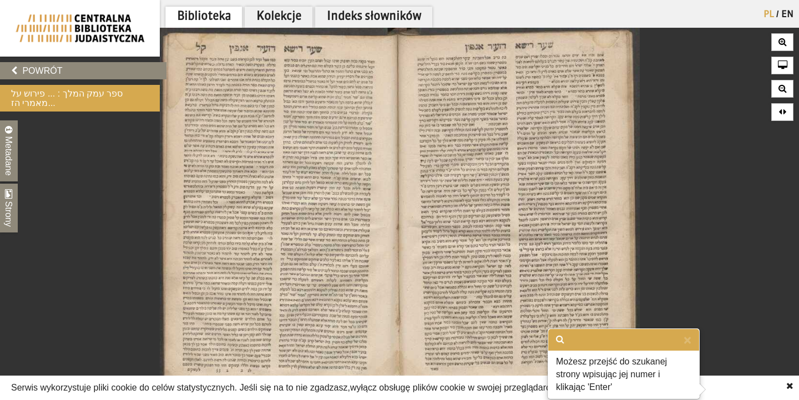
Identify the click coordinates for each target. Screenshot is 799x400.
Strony (9, 208)
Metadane (9, 151)
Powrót (36, 70)
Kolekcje (278, 17)
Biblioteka (204, 17)
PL (768, 15)
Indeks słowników (374, 17)
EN (787, 15)
